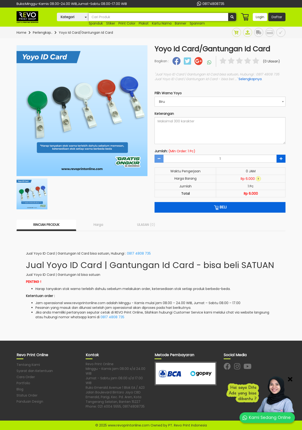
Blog (20, 389)
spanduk (96, 23)
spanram (197, 23)
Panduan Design (30, 401)
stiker (110, 23)
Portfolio (23, 383)
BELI (220, 207)
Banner (180, 23)
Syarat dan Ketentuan (35, 370)
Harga (98, 224)
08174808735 (210, 3)
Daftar (277, 17)
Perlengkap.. (42, 32)
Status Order (27, 395)
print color (126, 23)
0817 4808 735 (139, 253)
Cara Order (26, 377)
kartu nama (162, 23)
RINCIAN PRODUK (46, 224)
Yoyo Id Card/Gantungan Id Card (86, 32)
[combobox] (220, 102)
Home (21, 32)
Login (260, 17)
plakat (144, 23)
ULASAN (146, 224)
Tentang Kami (28, 364)
